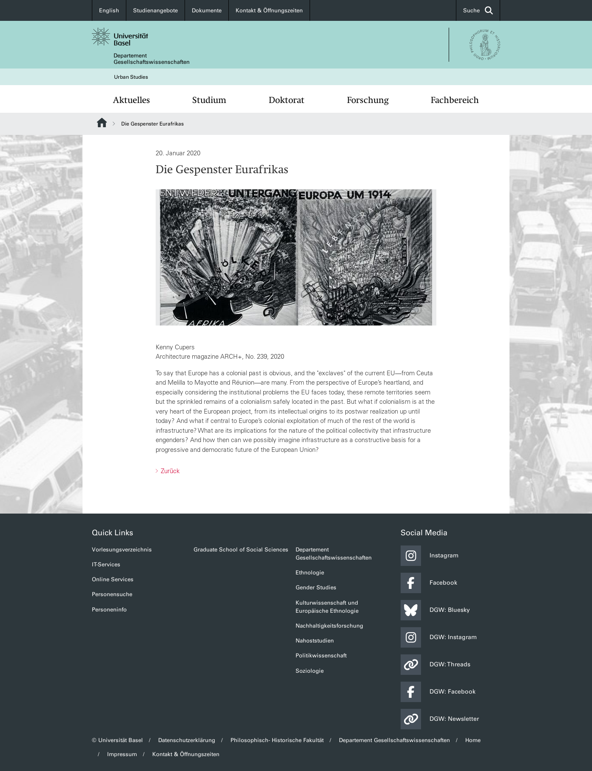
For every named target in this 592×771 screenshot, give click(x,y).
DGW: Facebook (438, 692)
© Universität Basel (117, 740)
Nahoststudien (315, 640)
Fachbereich (455, 100)
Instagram (429, 555)
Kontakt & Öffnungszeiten (269, 10)
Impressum (122, 754)
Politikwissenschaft (321, 655)
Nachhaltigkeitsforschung (329, 626)
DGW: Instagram (439, 637)
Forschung (368, 100)
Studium (209, 100)
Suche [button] (478, 10)
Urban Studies (131, 77)
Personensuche (112, 594)
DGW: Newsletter (440, 719)
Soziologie (310, 671)
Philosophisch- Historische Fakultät (277, 740)
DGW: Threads (435, 664)
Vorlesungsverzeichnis (122, 549)
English (109, 10)
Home (473, 740)
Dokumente (207, 10)
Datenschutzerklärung (186, 740)
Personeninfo (109, 609)
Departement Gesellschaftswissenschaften (152, 58)
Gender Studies (316, 587)
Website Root (102, 122)
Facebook (429, 583)
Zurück (169, 471)
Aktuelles (131, 100)
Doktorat (287, 100)
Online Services (113, 579)
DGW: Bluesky (435, 610)
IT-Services (106, 564)
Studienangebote (155, 10)
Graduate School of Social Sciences (241, 549)
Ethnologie (310, 572)
